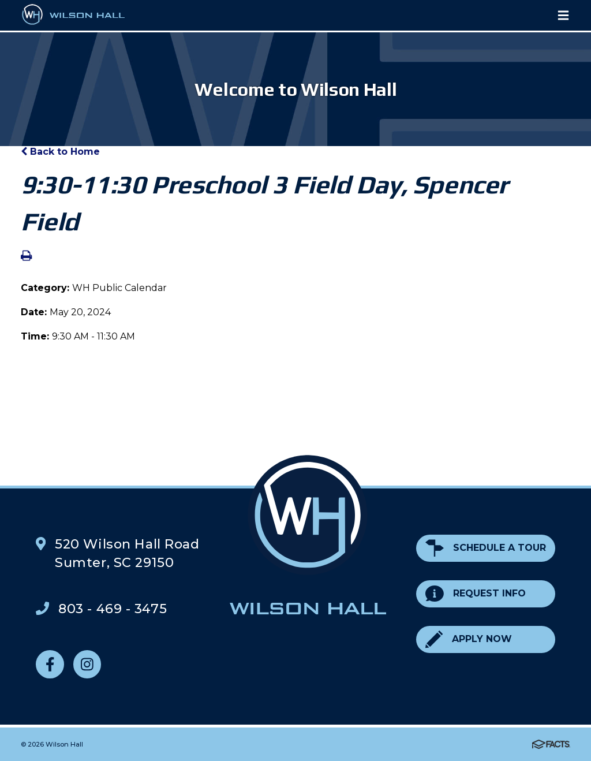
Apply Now (468, 639)
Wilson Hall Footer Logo (308, 534)
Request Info (475, 594)
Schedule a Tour (485, 548)
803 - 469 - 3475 (112, 608)
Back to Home (60, 151)
